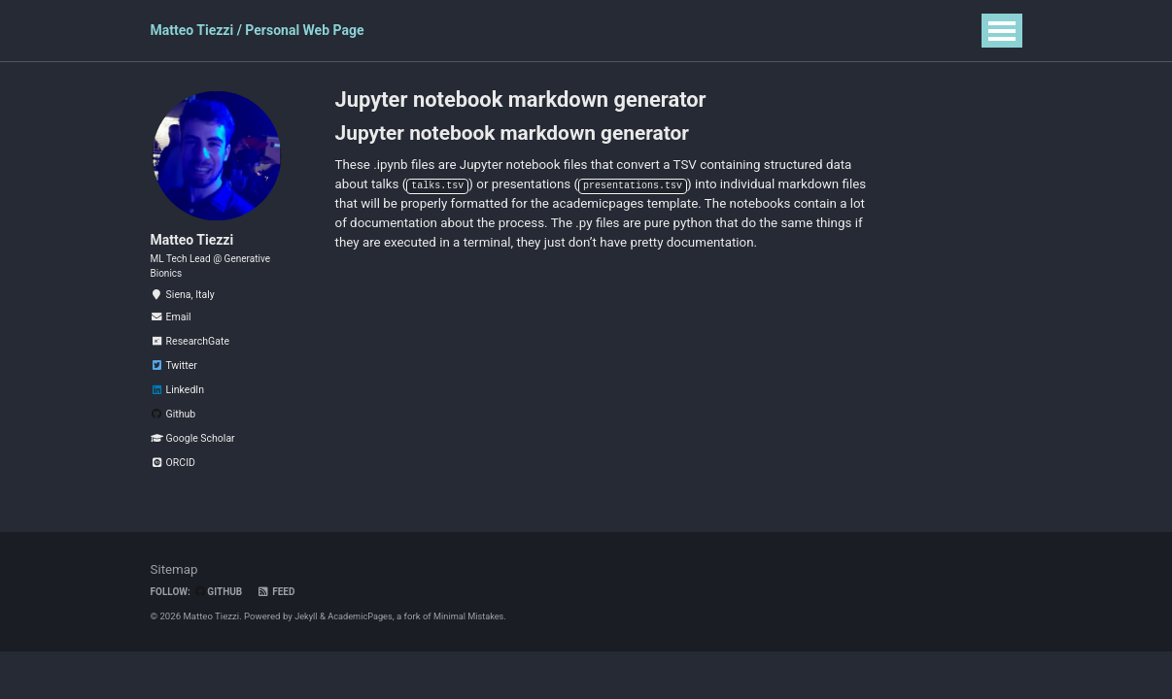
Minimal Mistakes (474, 636)
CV (763, 30)
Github (173, 434)
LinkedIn (177, 410)
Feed (280, 612)
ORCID (173, 483)
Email (171, 337)
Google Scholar (193, 458)
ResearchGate (190, 361)
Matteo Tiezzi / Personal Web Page (257, 30)
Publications (456, 30)
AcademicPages (362, 636)
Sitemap (175, 589)
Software (607, 30)
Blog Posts (693, 30)
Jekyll (306, 636)
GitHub (221, 612)
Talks (537, 30)
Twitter (174, 386)
